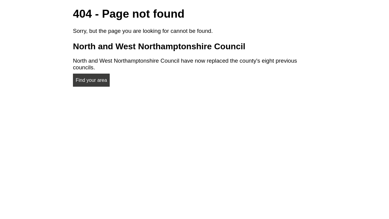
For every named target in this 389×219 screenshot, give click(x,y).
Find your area (91, 80)
